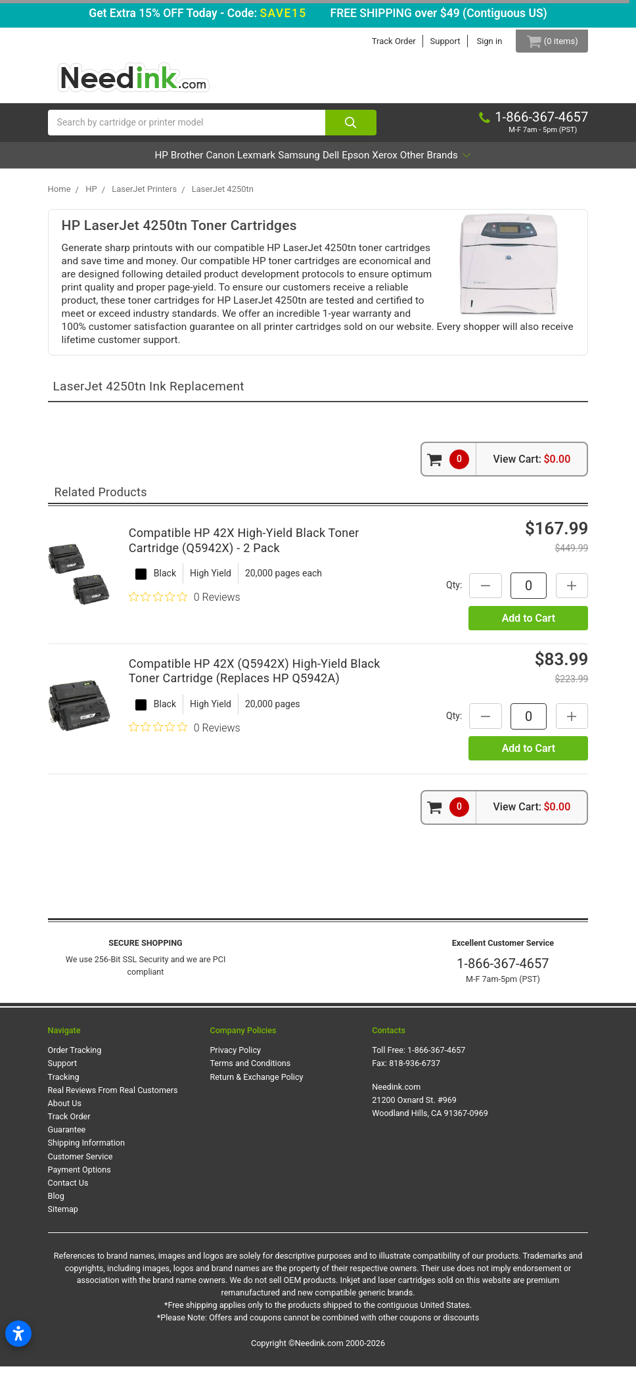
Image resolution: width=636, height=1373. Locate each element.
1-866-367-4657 (503, 970)
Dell (348, 161)
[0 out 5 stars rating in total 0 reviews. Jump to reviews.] (184, 603)
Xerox (438, 161)
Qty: (447, 591)
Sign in (480, 41)
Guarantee (67, 1136)
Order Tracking (75, 1056)
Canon (182, 161)
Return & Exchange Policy (256, 1083)
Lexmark (236, 161)
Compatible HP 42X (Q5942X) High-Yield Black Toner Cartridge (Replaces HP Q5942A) (254, 677)
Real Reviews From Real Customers (113, 1096)
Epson (390, 161)
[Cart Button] (547, 41)
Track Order (385, 41)
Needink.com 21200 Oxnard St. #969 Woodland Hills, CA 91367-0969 (430, 1106)
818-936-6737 (414, 1070)
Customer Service (80, 1162)
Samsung (298, 161)
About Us (64, 1110)
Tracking (64, 1083)
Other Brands (508, 161)
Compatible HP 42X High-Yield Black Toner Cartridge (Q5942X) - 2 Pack (244, 546)
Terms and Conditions (250, 1070)
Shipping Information (86, 1149)
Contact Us (68, 1189)
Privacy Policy (235, 1056)
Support (435, 41)
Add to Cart (528, 624)
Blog (56, 1202)
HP (87, 161)
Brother (130, 161)
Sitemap (63, 1216)
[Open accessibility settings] (18, 1333)
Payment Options (79, 1175)
